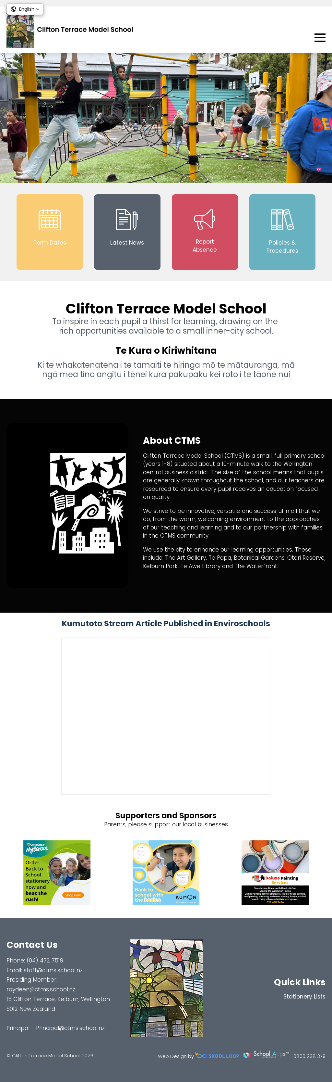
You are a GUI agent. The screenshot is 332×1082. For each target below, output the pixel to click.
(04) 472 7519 (45, 960)
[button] (25, 9)
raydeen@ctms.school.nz (40, 989)
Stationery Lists (304, 996)
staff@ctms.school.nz (53, 970)
